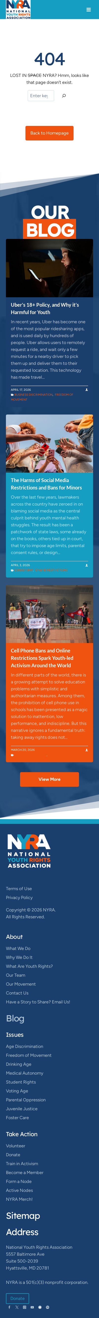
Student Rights (61, 755)
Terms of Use (19, 888)
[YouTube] (32, 1307)
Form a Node (19, 1181)
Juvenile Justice (22, 1108)
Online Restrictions (51, 570)
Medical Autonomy (24, 1073)
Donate (13, 1154)
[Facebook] (9, 1307)
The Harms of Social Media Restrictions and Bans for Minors (46, 483)
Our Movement (21, 984)
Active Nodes (19, 1190)
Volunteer (15, 1146)
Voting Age (17, 1091)
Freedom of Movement (29, 1055)
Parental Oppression (26, 1100)
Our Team (15, 975)
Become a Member (24, 1172)
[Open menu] (88, 9)
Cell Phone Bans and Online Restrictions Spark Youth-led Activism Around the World (42, 657)
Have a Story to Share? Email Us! (38, 1002)
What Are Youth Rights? (29, 966)
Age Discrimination (24, 1046)
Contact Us (17, 993)
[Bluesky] (40, 1307)
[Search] (64, 95)
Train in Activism (22, 1163)
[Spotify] (47, 1307)
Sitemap (23, 1215)
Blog (15, 1018)
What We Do (18, 948)
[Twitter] (17, 1307)
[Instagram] (24, 1307)
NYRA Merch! (19, 1199)
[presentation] (49, 268)
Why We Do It (19, 957)
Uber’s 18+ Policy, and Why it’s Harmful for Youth (45, 308)
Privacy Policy (19, 897)
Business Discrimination (34, 394)
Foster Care (17, 1117)
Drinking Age (18, 1064)
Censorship (24, 570)
